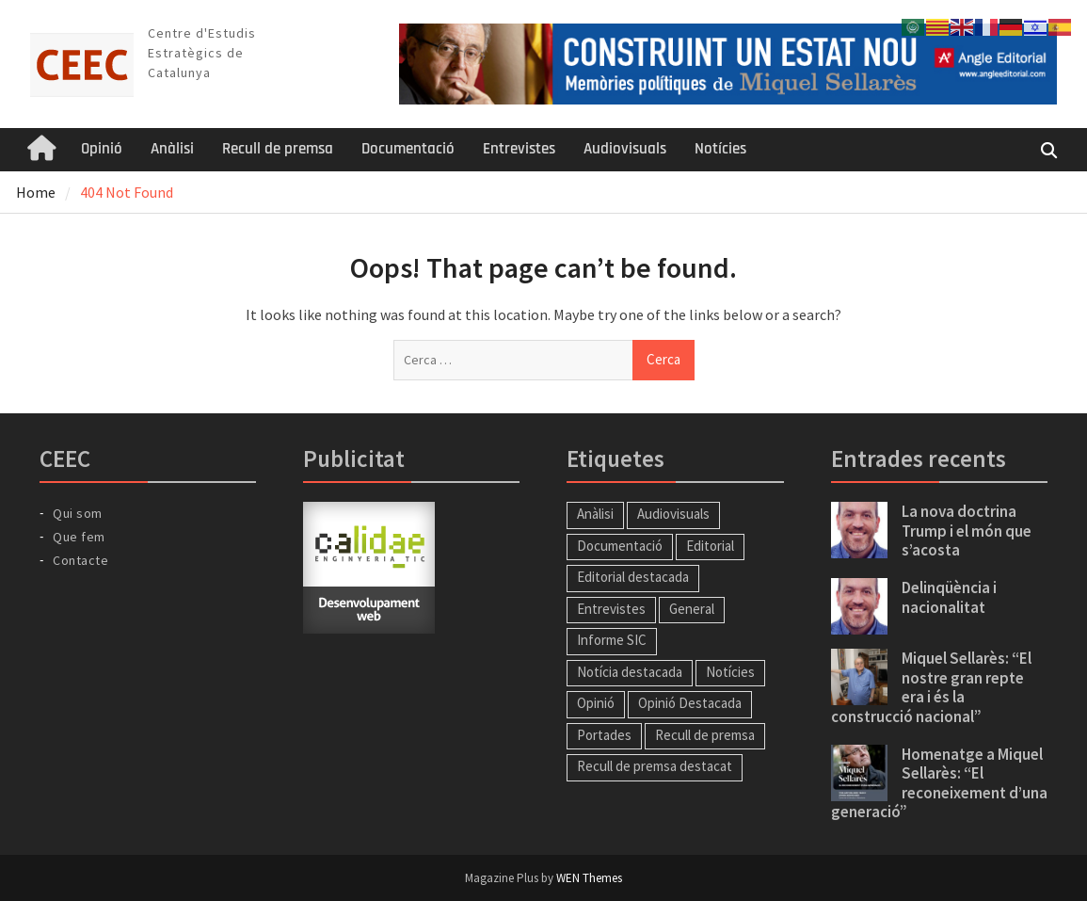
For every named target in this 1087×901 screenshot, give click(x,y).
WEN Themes (589, 878)
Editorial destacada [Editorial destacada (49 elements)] (633, 577)
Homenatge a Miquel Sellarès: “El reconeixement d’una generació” (939, 783)
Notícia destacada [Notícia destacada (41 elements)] (629, 672)
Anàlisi (172, 148)
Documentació (408, 148)
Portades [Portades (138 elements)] (604, 735)
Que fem (79, 536)
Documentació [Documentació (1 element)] (620, 546)
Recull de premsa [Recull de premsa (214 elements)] (705, 735)
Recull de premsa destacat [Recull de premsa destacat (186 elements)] (654, 766)
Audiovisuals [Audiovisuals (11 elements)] (673, 514)
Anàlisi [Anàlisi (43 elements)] (595, 514)
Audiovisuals (624, 148)
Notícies (720, 148)
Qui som (78, 513)
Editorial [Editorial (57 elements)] (710, 546)
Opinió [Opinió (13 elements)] (596, 703)
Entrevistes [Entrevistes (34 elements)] (611, 609)
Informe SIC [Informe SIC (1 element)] (612, 640)
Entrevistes (519, 148)
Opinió (101, 148)
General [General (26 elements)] (691, 609)
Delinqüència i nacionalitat (949, 597)
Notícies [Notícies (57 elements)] (730, 672)
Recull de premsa (277, 148)
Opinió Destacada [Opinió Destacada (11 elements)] (690, 703)
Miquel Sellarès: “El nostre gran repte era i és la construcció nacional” (931, 687)
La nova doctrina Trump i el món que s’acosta (966, 530)
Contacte (80, 560)
